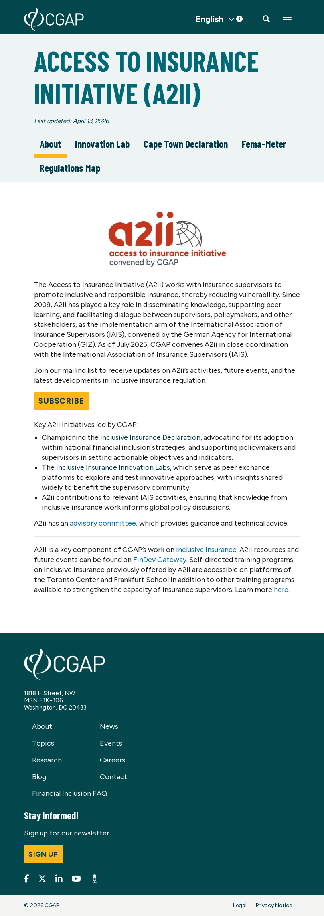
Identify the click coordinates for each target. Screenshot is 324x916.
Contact (113, 776)
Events (111, 743)
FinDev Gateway (159, 559)
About (50, 144)
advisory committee (103, 523)
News (109, 726)
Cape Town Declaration (186, 144)
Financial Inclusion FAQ (69, 793)
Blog (39, 776)
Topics (43, 743)
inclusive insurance (206, 549)
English (209, 19)
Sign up (43, 854)
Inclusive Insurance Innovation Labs (113, 467)
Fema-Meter (264, 144)
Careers (112, 760)
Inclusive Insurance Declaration (150, 437)
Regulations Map (70, 168)
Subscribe (61, 401)
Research (47, 760)
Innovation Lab (102, 144)
